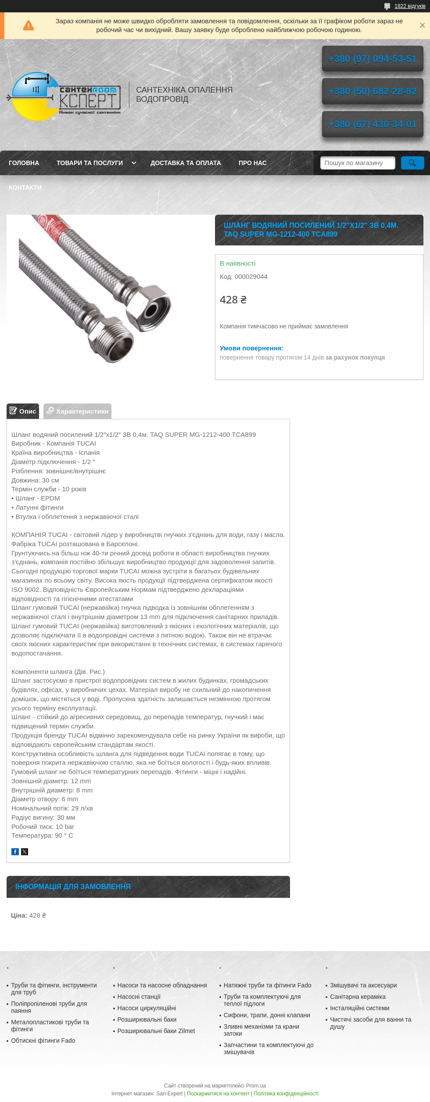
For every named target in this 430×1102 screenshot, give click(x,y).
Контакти (25, 187)
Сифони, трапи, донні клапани (267, 1015)
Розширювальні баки (147, 1019)
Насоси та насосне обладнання (162, 985)
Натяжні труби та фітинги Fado (268, 985)
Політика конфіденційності (286, 1094)
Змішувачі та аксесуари (363, 985)
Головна (24, 162)
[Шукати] (412, 162)
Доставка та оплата (185, 162)
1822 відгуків (410, 6)
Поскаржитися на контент (218, 1094)
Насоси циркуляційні (147, 1008)
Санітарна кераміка (358, 996)
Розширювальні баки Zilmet (156, 1030)
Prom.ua (256, 1086)
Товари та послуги (90, 162)
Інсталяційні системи (359, 1008)
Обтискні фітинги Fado (43, 1040)
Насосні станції (139, 996)
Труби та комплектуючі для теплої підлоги (262, 1000)
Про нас (253, 162)
